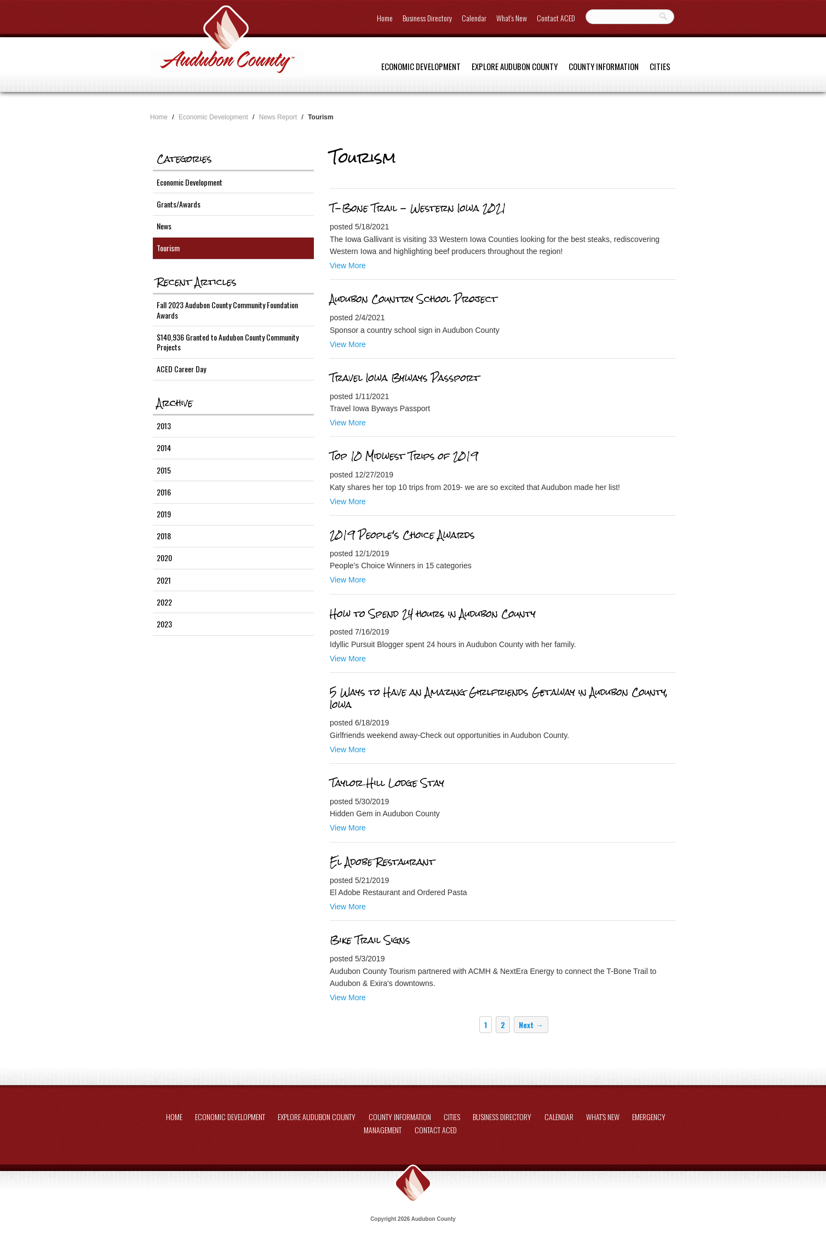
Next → (531, 1024)
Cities (660, 66)
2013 (164, 425)
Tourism (168, 247)
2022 (164, 602)
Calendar (474, 18)
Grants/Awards (178, 204)
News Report (278, 117)
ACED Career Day (181, 368)
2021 (164, 580)
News (164, 226)
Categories (184, 159)
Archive (175, 403)
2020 (164, 557)
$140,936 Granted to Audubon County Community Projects (228, 342)
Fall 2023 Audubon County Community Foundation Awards (227, 309)
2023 (164, 624)
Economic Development (421, 66)
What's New (511, 18)
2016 (164, 492)
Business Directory (427, 18)
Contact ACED (556, 18)
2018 (164, 535)
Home (385, 18)
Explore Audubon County (515, 66)
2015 (164, 470)
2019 (164, 514)
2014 (164, 447)
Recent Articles (197, 282)
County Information (604, 66)
